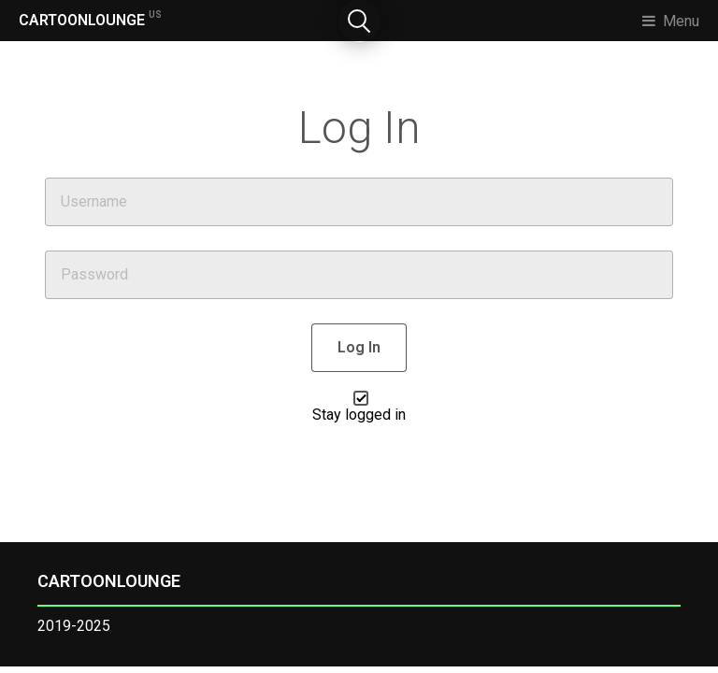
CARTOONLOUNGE (90, 19)
